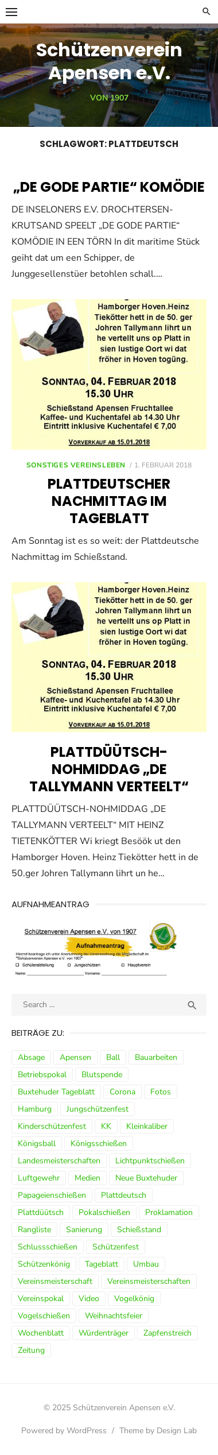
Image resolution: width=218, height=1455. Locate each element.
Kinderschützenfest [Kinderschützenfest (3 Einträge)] (52, 1126)
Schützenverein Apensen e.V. (109, 61)
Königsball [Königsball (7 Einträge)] (37, 1143)
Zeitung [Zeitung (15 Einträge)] (31, 1350)
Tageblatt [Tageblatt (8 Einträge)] (101, 1264)
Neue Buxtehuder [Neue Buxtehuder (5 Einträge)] (146, 1177)
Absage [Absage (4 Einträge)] (31, 1057)
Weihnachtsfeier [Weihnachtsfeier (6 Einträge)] (113, 1315)
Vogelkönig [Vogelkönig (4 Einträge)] (134, 1298)
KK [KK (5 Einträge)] (106, 1126)
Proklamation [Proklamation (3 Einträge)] (169, 1212)
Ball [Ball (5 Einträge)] (113, 1057)
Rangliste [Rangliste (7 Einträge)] (34, 1229)
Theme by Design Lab (158, 1430)
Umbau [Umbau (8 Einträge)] (146, 1264)
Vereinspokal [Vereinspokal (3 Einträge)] (41, 1298)
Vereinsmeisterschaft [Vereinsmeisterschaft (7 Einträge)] (55, 1281)
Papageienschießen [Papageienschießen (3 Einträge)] (52, 1195)
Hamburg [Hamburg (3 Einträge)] (35, 1109)
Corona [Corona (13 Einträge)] (122, 1091)
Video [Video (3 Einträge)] (89, 1298)
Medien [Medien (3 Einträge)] (87, 1177)
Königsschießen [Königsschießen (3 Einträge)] (99, 1143)
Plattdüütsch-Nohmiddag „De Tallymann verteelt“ (109, 769)
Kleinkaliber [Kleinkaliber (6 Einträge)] (147, 1126)
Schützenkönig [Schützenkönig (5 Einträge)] (44, 1264)
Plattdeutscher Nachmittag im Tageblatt (109, 501)
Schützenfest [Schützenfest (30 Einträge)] (115, 1246)
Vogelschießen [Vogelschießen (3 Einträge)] (44, 1315)
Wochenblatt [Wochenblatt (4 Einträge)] (41, 1333)
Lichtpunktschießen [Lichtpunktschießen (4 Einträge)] (150, 1160)
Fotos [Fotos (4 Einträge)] (160, 1091)
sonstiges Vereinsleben (76, 465)
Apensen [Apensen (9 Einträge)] (75, 1057)
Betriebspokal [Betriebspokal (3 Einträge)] (42, 1074)
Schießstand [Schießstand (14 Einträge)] (139, 1229)
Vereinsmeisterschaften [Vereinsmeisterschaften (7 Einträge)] (148, 1281)
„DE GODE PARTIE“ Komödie (109, 186)
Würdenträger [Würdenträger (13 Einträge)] (104, 1333)
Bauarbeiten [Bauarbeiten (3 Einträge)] (156, 1057)
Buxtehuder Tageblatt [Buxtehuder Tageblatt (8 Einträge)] (56, 1091)
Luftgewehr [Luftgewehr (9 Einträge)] (39, 1177)
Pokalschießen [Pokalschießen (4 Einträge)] (104, 1212)
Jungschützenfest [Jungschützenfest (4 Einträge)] (98, 1109)
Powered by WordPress (64, 1430)
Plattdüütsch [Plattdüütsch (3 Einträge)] (41, 1212)
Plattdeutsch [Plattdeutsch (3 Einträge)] (123, 1195)
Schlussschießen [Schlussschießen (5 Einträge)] (47, 1246)
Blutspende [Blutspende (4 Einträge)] (101, 1074)
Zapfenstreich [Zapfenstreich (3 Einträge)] (167, 1333)
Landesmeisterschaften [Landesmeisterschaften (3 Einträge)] (59, 1160)
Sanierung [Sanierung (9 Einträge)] (84, 1229)
